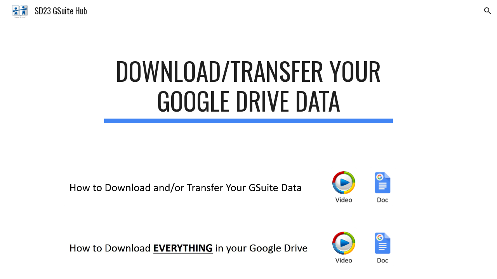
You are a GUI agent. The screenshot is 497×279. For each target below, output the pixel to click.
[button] (487, 11)
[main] (248, 89)
